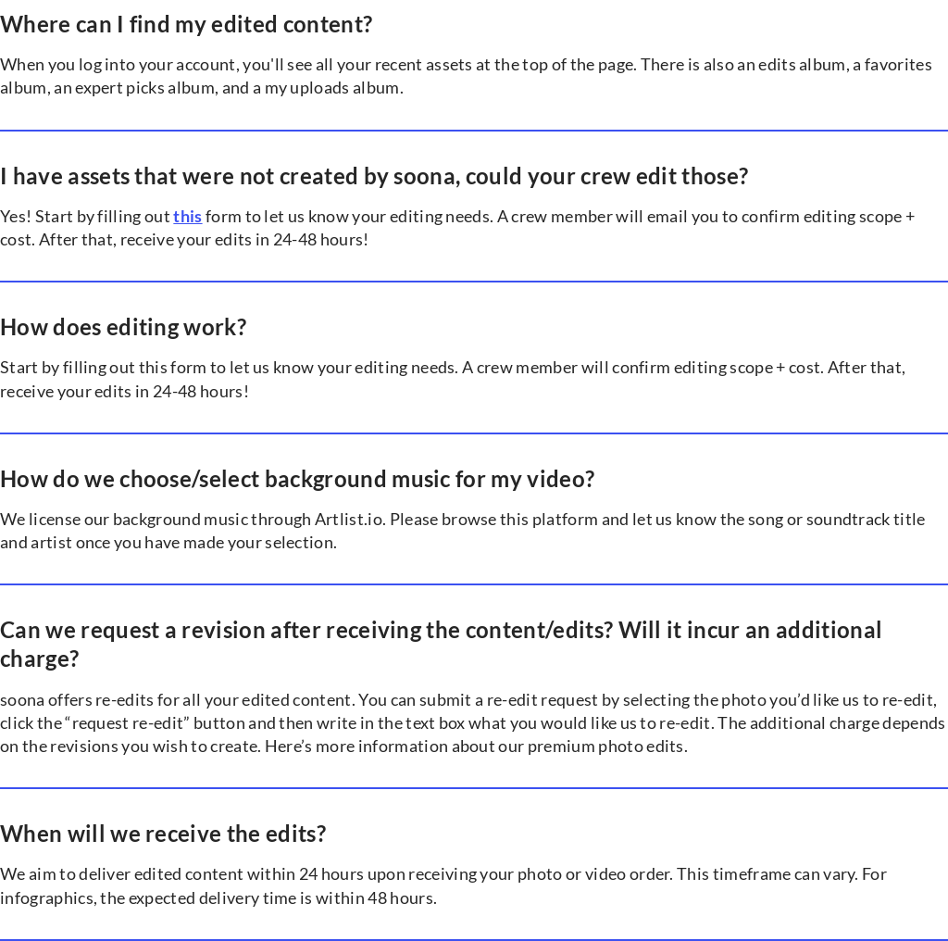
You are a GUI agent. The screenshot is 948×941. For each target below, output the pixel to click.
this (187, 216)
